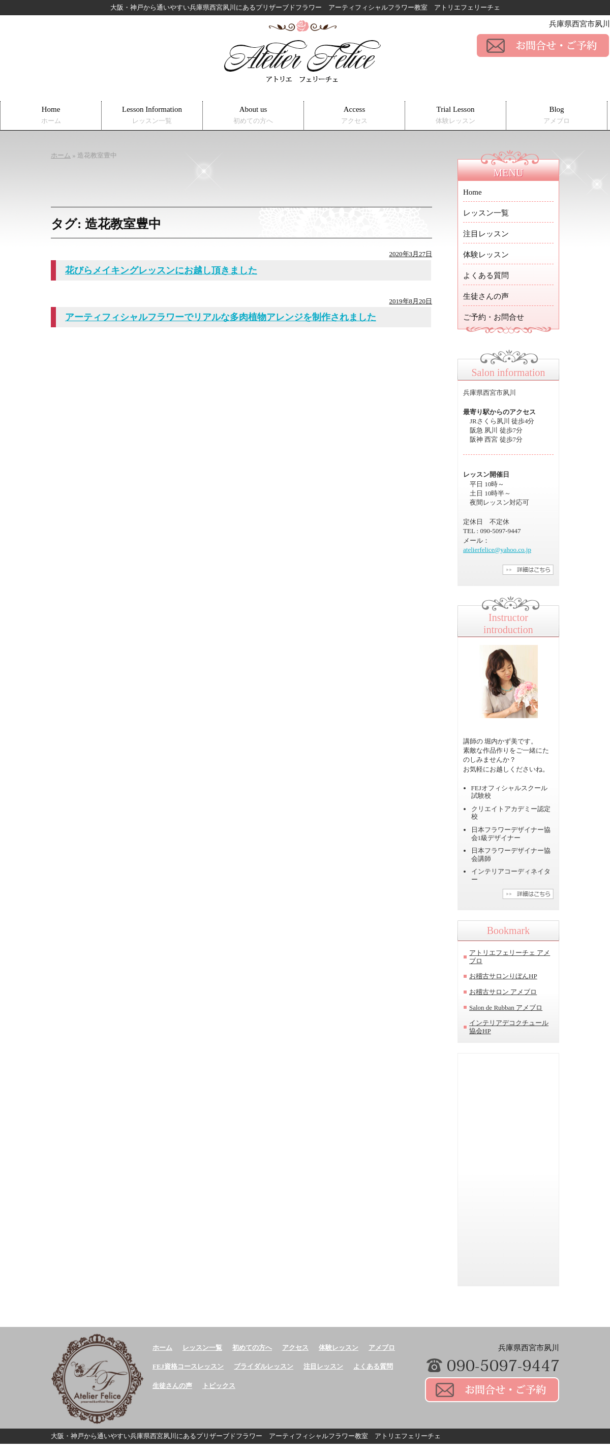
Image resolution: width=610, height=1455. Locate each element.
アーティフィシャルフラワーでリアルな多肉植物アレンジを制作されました (220, 317)
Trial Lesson (455, 115)
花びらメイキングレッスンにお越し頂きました (161, 270)
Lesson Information (152, 115)
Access (354, 115)
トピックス (218, 1385)
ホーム (162, 1347)
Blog (556, 115)
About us (253, 115)
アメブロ (382, 1347)
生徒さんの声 (486, 296)
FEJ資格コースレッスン (188, 1366)
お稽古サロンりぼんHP (503, 976)
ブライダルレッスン (263, 1366)
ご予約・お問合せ (493, 317)
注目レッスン (486, 234)
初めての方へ (252, 1347)
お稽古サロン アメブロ (503, 992)
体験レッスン (486, 255)
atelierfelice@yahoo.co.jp (497, 549)
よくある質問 (486, 275)
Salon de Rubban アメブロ (505, 1007)
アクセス (295, 1347)
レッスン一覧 (486, 213)
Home (51, 115)
